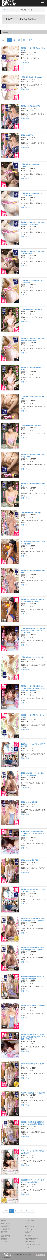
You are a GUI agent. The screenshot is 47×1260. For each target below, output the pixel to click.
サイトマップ (29, 1247)
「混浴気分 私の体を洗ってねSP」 (32, 77)
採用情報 (4, 1239)
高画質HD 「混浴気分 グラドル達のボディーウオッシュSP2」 (33, 223)
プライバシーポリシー (32, 1244)
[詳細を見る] (25, 62)
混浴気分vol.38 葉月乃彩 (29, 860)
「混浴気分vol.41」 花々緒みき (31, 309)
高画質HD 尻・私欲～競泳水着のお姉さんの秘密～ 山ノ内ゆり (32, 600)
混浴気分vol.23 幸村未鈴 (29, 802)
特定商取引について (31, 1239)
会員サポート (29, 1232)
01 (10, 40)
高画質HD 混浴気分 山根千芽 (30, 106)
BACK (3, 40)
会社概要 (28, 1236)
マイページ (28, 1229)
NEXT (30, 40)
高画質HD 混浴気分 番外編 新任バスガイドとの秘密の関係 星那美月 (32, 1123)
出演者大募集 (5, 1236)
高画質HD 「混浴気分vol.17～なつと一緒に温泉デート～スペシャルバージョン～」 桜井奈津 (33, 688)
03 (19, 40)
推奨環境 (4, 1232)
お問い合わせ (29, 1242)
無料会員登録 (5, 1226)
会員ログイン (5, 1229)
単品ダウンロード (31, 1226)
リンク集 (4, 1242)
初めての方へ (5, 1223)
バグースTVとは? (30, 1223)
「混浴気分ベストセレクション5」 (32, 657)
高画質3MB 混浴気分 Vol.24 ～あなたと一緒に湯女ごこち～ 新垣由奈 (33, 919)
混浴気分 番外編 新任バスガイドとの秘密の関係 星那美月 (32, 978)
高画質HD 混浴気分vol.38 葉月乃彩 (33, 1093)
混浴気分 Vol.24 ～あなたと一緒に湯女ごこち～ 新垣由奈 (32, 774)
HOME (3, 1221)
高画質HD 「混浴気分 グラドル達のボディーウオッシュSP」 (33, 339)
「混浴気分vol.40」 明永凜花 (31, 425)
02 (14, 40)
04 (24, 40)
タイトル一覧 (29, 1221)
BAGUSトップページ (11, 10)
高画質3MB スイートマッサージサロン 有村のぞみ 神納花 (32, 1181)
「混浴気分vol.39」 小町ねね (31, 513)
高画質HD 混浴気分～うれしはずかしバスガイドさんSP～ (32, 890)
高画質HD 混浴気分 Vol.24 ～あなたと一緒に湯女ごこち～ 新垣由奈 (32, 948)
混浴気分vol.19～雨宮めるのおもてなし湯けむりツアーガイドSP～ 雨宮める (33, 833)
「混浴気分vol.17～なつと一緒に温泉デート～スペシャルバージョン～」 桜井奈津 (33, 630)
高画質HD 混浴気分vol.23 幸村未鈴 (33, 1005)
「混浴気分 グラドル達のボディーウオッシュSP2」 (32, 194)
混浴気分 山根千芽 (27, 135)
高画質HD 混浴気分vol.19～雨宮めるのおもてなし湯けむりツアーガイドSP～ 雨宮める (33, 1037)
